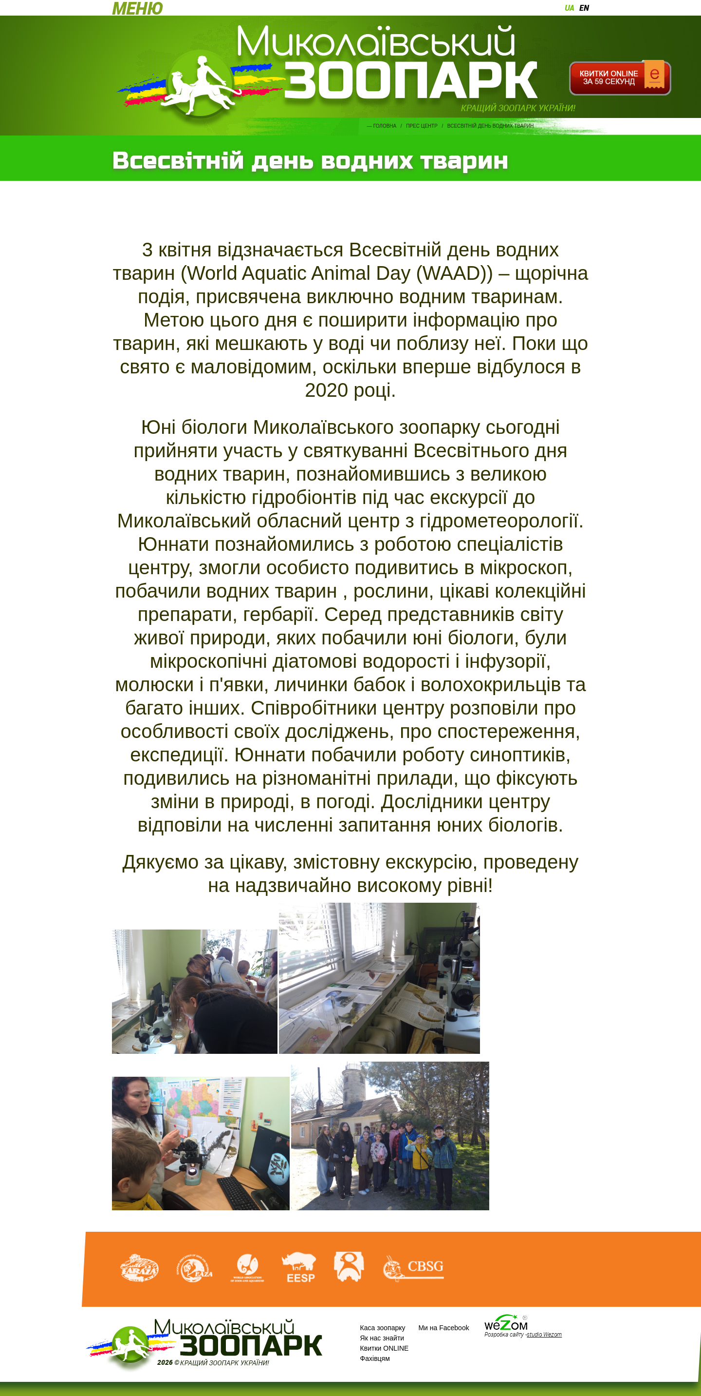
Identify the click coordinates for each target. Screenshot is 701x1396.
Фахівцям (375, 1358)
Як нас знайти (382, 1338)
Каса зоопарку (383, 1328)
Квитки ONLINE (384, 1348)
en (584, 7)
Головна (384, 126)
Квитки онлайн (620, 77)
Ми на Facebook (443, 1328)
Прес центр (422, 126)
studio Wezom (544, 1334)
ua (569, 7)
